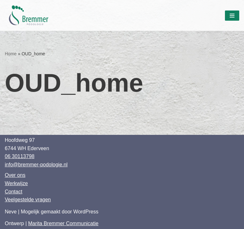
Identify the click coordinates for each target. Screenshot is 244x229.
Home (11, 53)
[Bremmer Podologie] (30, 15)
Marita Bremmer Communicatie (63, 223)
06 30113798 (19, 156)
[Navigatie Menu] (232, 15)
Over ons (15, 175)
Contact (13, 191)
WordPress (85, 211)
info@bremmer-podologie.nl (36, 164)
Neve (11, 211)
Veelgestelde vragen (28, 199)
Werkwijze (16, 183)
